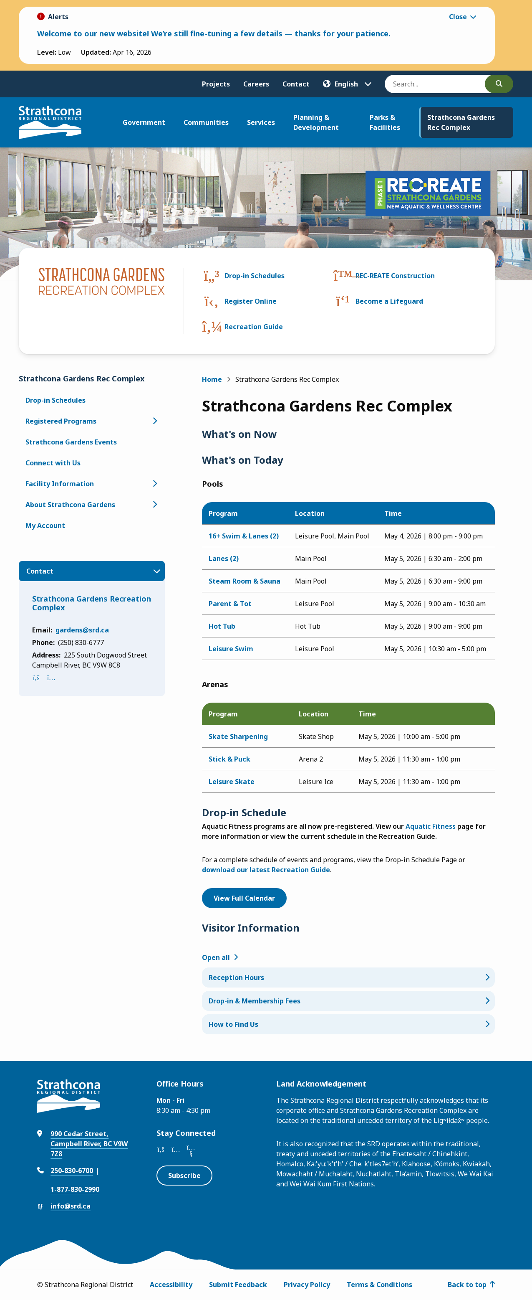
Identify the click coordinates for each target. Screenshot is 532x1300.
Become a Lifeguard (389, 301)
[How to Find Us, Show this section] (348, 1024)
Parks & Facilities (385, 122)
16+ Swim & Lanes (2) (244, 536)
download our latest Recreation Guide (266, 869)
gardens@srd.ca (82, 630)
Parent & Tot (230, 603)
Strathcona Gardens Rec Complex (461, 122)
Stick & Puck (229, 759)
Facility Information (59, 483)
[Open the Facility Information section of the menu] (154, 483)
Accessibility (171, 1284)
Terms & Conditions (379, 1284)
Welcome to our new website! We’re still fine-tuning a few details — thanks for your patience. (214, 33)
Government (144, 122)
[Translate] (347, 84)
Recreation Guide (253, 326)
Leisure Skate (232, 781)
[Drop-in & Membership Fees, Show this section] (348, 1001)
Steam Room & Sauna (244, 581)
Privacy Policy (307, 1284)
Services (261, 122)
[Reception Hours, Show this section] (348, 977)
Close (458, 16)
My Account (45, 525)
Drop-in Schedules (254, 275)
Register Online (250, 301)
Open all (216, 957)
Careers (256, 84)
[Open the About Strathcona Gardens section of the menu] (154, 504)
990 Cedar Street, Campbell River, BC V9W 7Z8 (89, 1143)
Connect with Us (53, 462)
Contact (296, 84)
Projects (216, 84)
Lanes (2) (224, 558)
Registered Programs (60, 421)
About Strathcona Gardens (70, 504)
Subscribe (184, 1175)
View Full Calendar (244, 898)
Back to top (467, 1284)
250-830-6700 (71, 1170)
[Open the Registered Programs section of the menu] (154, 421)
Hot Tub (222, 626)
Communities (206, 122)
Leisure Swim (231, 648)
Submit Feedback (238, 1284)
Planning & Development (316, 122)
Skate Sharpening (238, 736)
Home (212, 379)
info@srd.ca (70, 1206)
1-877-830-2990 (74, 1189)
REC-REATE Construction (395, 275)
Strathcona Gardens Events (71, 442)
